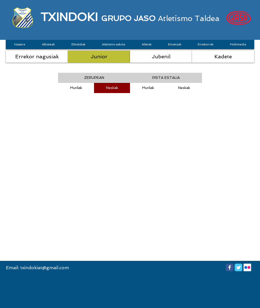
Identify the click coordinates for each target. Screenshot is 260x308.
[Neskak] (112, 88)
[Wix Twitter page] (238, 267)
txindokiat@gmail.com (44, 267)
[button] (94, 78)
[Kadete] (223, 56)
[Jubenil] (161, 56)
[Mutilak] (76, 88)
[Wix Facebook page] (229, 267)
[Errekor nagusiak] (37, 56)
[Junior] (99, 56)
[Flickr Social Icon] (247, 267)
